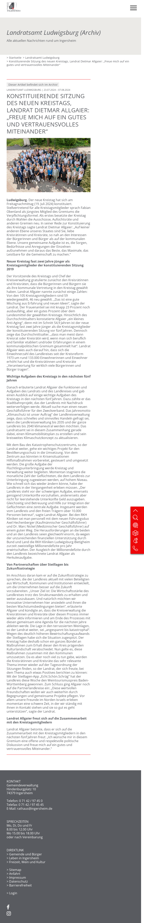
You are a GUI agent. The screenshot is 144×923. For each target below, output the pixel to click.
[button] (133, 6)
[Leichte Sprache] (138, 534)
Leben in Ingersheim (24, 858)
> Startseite (14, 57)
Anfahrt (14, 874)
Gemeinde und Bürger (25, 854)
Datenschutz (18, 881)
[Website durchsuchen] (138, 519)
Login (13, 893)
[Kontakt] (138, 549)
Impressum (17, 877)
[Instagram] (9, 913)
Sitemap (15, 870)
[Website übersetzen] (138, 526)
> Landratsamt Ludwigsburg (41, 57)
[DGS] (138, 542)
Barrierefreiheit (20, 885)
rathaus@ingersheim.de (34, 808)
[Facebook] (8, 907)
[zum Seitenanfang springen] (138, 511)
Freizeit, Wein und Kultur (27, 862)
